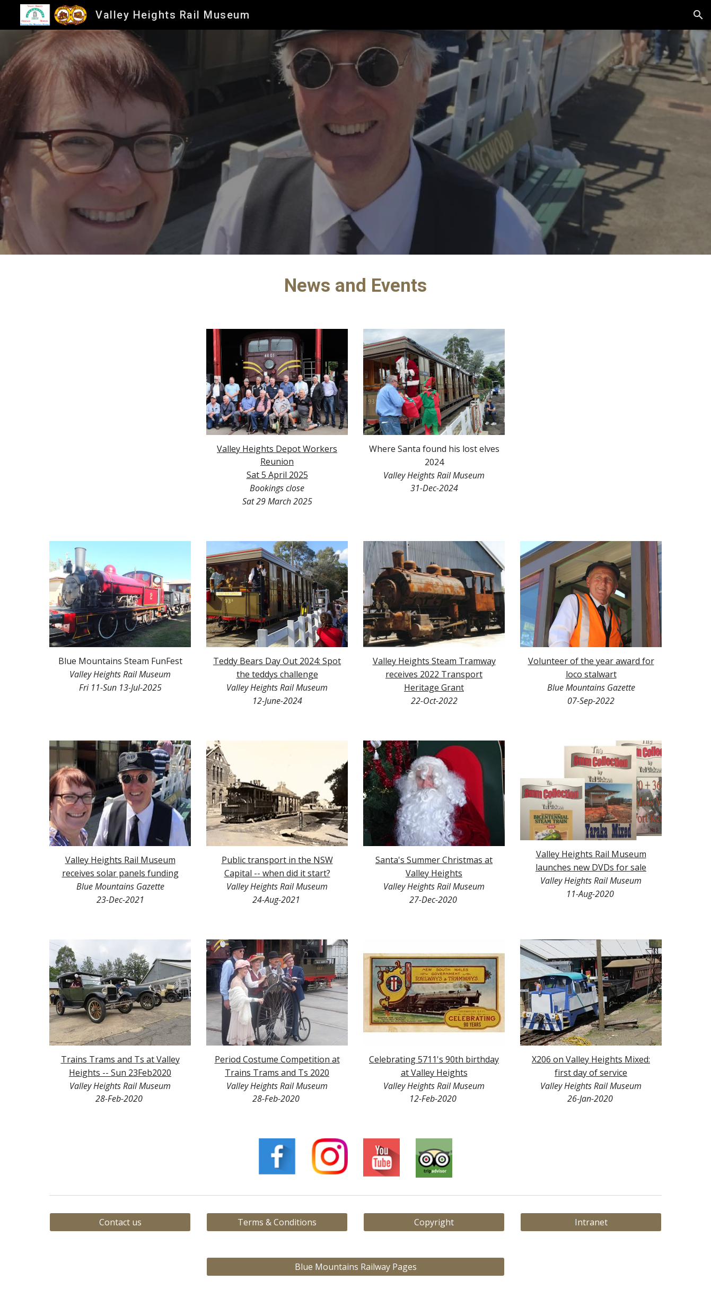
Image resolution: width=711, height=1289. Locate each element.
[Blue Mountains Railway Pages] (355, 1266)
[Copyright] (434, 1222)
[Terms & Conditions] (277, 1222)
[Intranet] (591, 1222)
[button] (698, 15)
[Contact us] (120, 1222)
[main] (355, 285)
